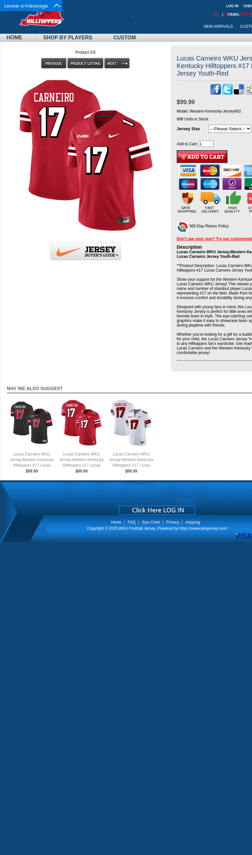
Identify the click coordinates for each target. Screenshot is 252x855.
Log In (232, 6)
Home (14, 37)
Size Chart (151, 522)
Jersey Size (188, 128)
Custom (124, 37)
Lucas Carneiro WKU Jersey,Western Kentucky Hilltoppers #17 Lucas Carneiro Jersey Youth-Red (82, 465)
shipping (192, 522)
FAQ (131, 522)
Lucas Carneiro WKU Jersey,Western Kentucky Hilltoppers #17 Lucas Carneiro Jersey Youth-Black (32, 465)
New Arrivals (218, 26)
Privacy (172, 522)
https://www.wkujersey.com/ (203, 528)
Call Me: (140, 27)
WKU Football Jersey (137, 528)
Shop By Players (67, 37)
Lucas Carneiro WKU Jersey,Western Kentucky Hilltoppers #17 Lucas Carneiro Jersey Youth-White (131, 465)
